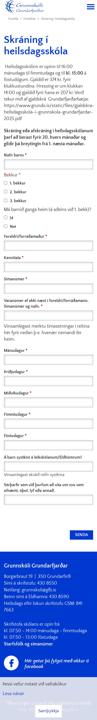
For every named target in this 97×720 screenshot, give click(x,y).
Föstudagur (14, 435)
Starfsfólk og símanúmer (28, 644)
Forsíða (13, 19)
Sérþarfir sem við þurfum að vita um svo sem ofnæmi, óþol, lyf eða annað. (44, 488)
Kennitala (12, 257)
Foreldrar (30, 19)
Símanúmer (14, 279)
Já (8, 217)
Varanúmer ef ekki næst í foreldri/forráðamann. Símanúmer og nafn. (46, 303)
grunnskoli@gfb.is (39, 590)
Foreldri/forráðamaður (24, 236)
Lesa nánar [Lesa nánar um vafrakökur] (13, 693)
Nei (10, 226)
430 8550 (47, 583)
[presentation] (43, 517)
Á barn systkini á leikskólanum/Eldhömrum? (43, 457)
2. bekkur (15, 192)
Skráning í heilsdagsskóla (58, 19)
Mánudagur (14, 350)
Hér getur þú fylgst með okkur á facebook (57, 663)
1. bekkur (15, 183)
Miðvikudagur (16, 393)
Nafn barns (14, 155)
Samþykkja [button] (48, 711)
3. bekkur (15, 201)
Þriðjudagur (14, 371)
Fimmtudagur (16, 414)
